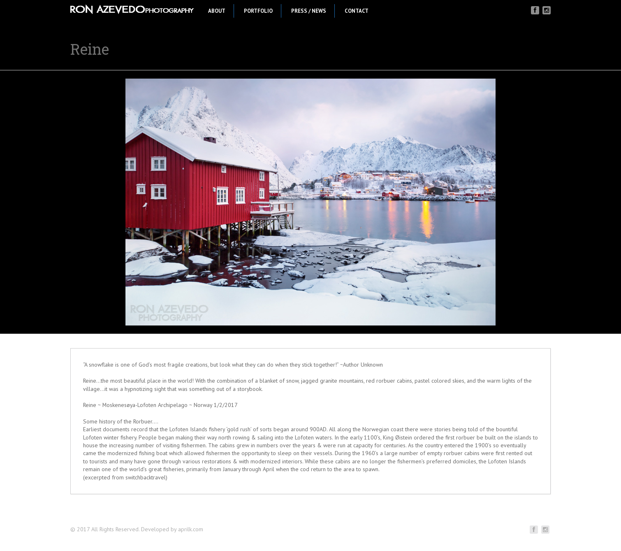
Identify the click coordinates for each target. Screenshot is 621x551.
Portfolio (264, 10)
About (222, 10)
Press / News (314, 10)
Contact (362, 10)
